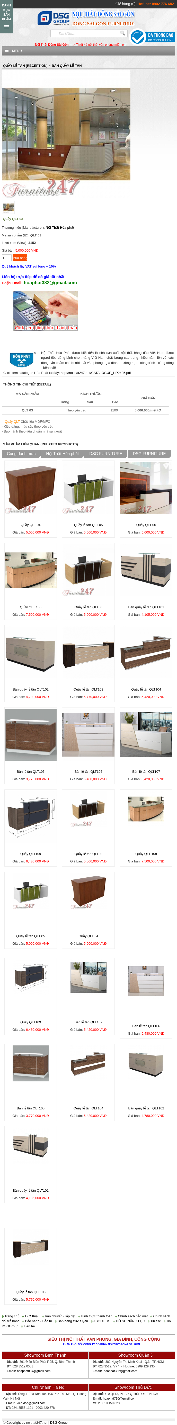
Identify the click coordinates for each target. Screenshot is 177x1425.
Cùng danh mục (21, 454)
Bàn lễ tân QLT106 (88, 772)
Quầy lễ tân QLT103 (88, 689)
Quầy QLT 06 (146, 525)
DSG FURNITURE (105, 454)
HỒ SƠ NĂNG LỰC (129, 1321)
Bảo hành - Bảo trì (37, 1321)
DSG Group (59, 1422)
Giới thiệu (30, 1316)
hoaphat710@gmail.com (119, 1398)
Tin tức (154, 1321)
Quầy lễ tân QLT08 (88, 607)
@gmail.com (41, 1371)
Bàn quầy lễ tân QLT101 (146, 607)
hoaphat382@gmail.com (120, 1371)
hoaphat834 (25, 1371)
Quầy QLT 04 (31, 525)
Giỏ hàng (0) (126, 4)
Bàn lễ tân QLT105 (31, 772)
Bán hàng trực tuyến (71, 1321)
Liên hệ (28, 1326)
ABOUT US (100, 1321)
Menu (17, 51)
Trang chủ (11, 1316)
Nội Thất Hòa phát (60, 227)
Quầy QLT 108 (30, 607)
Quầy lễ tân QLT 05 (88, 525)
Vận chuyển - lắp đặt (58, 1316)
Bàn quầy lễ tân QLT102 (31, 689)
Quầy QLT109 (30, 854)
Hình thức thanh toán (95, 1316)
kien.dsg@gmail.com (31, 1403)
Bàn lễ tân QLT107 (146, 772)
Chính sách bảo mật (131, 1316)
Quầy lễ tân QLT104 (146, 689)
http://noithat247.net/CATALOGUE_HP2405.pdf (96, 373)
